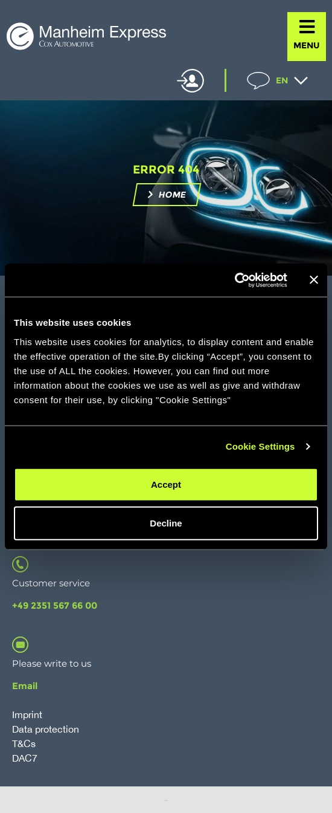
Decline (166, 522)
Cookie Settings (260, 446)
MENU (306, 45)
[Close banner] (314, 280)
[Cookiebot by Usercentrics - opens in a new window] (234, 280)
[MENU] (307, 27)
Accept (166, 484)
